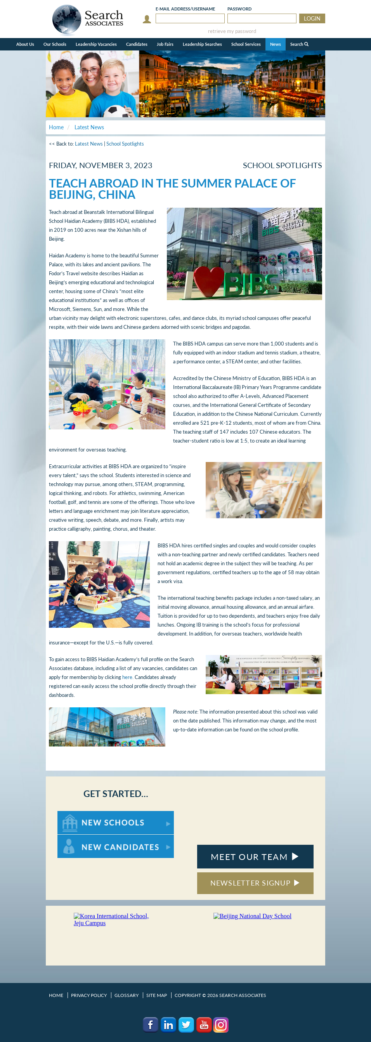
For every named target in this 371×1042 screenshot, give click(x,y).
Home (56, 995)
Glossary (126, 995)
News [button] (275, 44)
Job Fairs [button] (165, 44)
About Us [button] (25, 44)
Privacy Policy (89, 995)
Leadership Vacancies (96, 44)
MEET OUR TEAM (255, 856)
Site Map (156, 995)
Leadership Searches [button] (202, 44)
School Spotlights (125, 144)
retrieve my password (232, 31)
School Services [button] (246, 44)
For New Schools (77, 814)
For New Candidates (81, 838)
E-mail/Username (185, 8)
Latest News (89, 144)
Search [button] (299, 44)
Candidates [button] (136, 44)
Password (239, 8)
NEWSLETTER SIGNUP (255, 883)
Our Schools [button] (54, 44)
